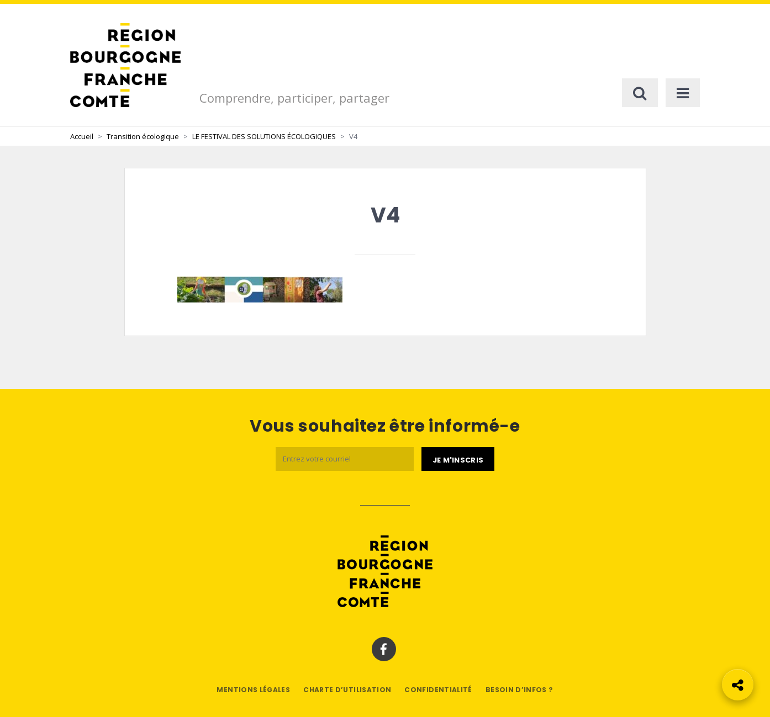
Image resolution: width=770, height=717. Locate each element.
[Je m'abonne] (457, 459)
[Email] (345, 459)
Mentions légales (253, 689)
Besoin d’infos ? (519, 689)
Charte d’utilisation (347, 689)
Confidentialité (438, 689)
